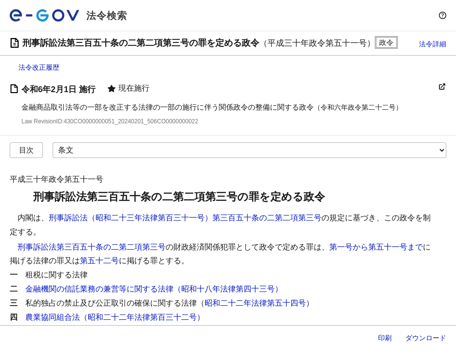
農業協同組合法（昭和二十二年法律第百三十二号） (115, 317)
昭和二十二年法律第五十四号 (255, 303)
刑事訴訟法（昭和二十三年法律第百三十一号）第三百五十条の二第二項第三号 (185, 218)
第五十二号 (99, 260)
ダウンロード (425, 338)
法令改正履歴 (39, 67)
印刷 (385, 338)
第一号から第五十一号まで (376, 247)
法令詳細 (432, 44)
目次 (26, 150)
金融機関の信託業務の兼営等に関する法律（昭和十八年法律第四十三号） (154, 289)
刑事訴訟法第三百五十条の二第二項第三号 (92, 247)
